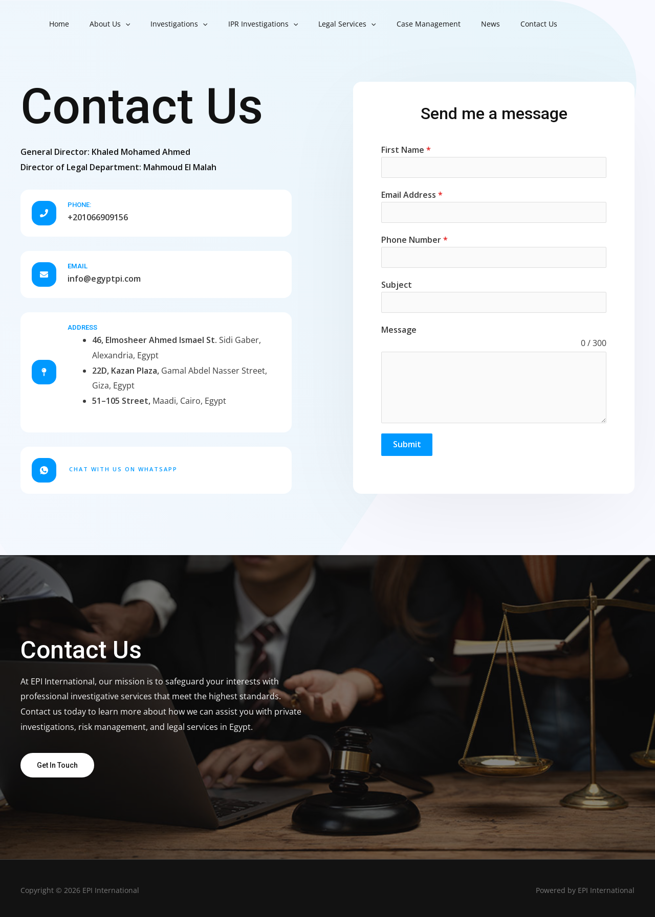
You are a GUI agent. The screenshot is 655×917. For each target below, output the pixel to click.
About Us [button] (100, 24)
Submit (407, 444)
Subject (396, 284)
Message (399, 329)
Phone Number (414, 239)
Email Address (412, 194)
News (450, 24)
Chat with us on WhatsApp (123, 464)
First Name (406, 149)
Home (56, 24)
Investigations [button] (163, 24)
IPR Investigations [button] (241, 24)
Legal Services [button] (319, 24)
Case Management (395, 24)
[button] (116, 24)
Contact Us (492, 24)
